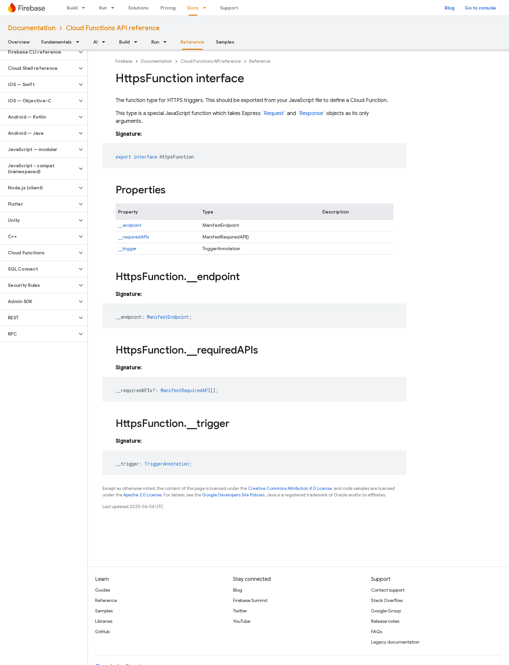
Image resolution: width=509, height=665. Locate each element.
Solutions (138, 8)
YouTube (241, 621)
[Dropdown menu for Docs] (206, 8)
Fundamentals (56, 42)
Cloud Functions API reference (113, 28)
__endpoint (129, 225)
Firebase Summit (250, 600)
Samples (225, 42)
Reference (259, 61)
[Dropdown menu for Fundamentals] (79, 42)
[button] (38, 52)
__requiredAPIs (133, 237)
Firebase (124, 61)
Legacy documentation (395, 642)
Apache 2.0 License (142, 495)
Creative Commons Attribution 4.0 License (290, 488)
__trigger (127, 248)
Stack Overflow (387, 600)
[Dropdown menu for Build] (85, 8)
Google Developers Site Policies (233, 495)
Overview (19, 42)
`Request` (274, 113)
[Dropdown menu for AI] (105, 42)
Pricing (168, 8)
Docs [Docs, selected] (193, 8)
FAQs (376, 631)
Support (229, 8)
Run (103, 8)
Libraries (103, 621)
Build (72, 8)
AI (95, 42)
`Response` (311, 113)
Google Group (386, 611)
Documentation (32, 28)
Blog (449, 8)
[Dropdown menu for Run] (114, 8)
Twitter (240, 611)
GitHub (102, 631)
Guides (102, 590)
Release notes (385, 621)
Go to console (480, 8)
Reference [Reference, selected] (192, 42)
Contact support (387, 590)
